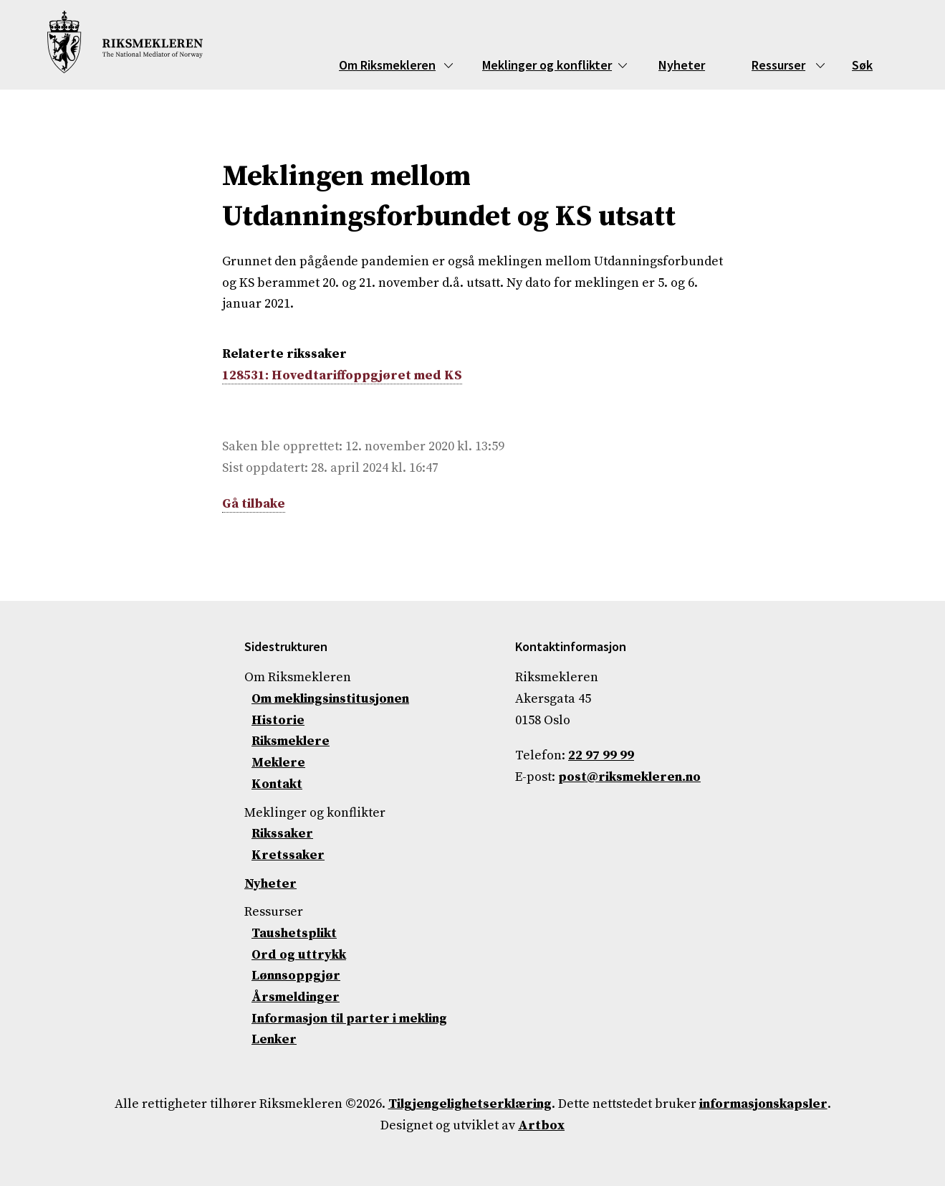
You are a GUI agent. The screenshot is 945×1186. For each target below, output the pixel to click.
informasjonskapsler (763, 1104)
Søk (862, 65)
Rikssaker (282, 833)
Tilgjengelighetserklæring (470, 1104)
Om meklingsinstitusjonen (330, 699)
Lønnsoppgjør (295, 975)
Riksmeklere (290, 741)
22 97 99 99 (601, 755)
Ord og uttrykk (298, 955)
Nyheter (681, 65)
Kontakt (276, 784)
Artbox (541, 1125)
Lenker (274, 1039)
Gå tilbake (253, 503)
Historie (277, 720)
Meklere (278, 762)
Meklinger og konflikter (547, 65)
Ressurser (778, 65)
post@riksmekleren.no (629, 777)
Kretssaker (288, 855)
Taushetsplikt (294, 933)
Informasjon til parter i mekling (349, 1018)
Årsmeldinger (295, 997)
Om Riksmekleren (387, 65)
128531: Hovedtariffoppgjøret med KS (342, 375)
